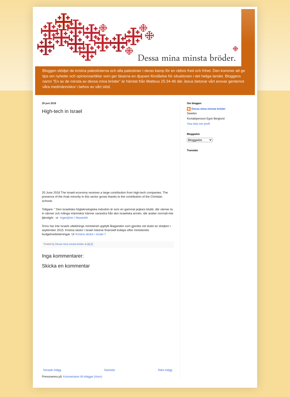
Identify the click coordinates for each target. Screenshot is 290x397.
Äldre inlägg (165, 370)
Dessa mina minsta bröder (208, 108)
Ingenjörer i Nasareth (74, 217)
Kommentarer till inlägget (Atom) (82, 376)
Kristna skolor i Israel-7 (90, 234)
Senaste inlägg (52, 370)
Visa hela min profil (198, 123)
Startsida (109, 370)
